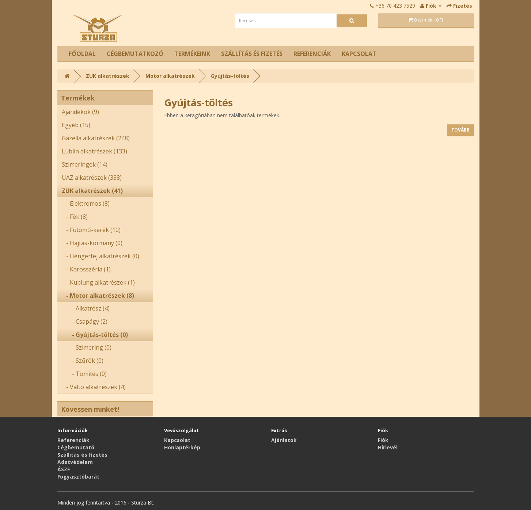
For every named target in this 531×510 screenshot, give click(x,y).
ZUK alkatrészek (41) (92, 191)
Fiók (383, 440)
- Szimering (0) (86, 347)
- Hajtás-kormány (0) (92, 243)
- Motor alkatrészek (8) (98, 296)
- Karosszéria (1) (86, 269)
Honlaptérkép (182, 447)
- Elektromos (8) (86, 203)
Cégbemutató (75, 447)
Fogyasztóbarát (78, 476)
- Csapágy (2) (84, 321)
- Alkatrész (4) (86, 308)
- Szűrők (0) (82, 361)
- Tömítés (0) (84, 374)
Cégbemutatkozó (135, 54)
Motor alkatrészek (170, 75)
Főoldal (82, 54)
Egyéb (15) (76, 125)
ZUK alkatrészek (107, 75)
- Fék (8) (75, 217)
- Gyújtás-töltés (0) (95, 335)
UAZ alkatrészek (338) (92, 178)
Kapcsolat (359, 54)
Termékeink (192, 54)
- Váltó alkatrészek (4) (94, 387)
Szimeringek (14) (84, 164)
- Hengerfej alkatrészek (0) (100, 256)
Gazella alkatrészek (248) (96, 138)
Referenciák (312, 54)
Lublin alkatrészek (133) (94, 151)
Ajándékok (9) (80, 112)
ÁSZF (63, 469)
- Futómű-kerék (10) (91, 230)
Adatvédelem (75, 461)
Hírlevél (388, 447)
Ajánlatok (284, 440)
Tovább (460, 130)
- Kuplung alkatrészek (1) (98, 282)
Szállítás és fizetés (251, 54)
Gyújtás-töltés (230, 75)
